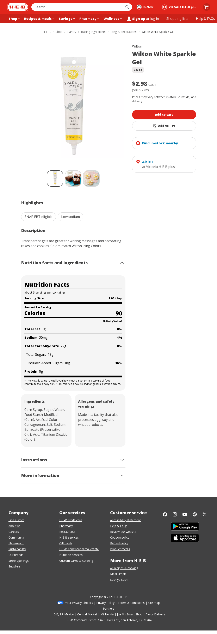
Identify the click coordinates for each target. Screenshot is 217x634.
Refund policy (119, 543)
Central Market (87, 614)
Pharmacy (66, 526)
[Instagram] (174, 514)
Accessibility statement (125, 520)
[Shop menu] (14, 18)
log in (154, 18)
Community (16, 537)
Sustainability (17, 549)
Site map (154, 603)
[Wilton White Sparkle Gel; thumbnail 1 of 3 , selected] (55, 178)
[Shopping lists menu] (177, 18)
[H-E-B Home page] (17, 7)
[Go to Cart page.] (206, 7)
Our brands (15, 555)
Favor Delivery (155, 614)
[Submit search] (127, 7)
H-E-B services (69, 537)
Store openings (18, 561)
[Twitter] (204, 514)
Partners (108, 608)
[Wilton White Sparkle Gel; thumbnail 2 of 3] (73, 178)
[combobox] (77, 7)
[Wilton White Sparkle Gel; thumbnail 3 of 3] (91, 178)
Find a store (16, 520)
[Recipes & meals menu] (38, 18)
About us (14, 526)
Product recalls (120, 549)
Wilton (137, 46)
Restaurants (67, 532)
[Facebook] (164, 514)
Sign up (135, 18)
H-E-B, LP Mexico (62, 614)
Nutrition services (71, 555)
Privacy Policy (105, 603)
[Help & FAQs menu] (205, 18)
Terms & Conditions (131, 603)
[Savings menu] (66, 18)
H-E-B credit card (70, 520)
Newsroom (16, 543)
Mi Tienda (107, 614)
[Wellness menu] (112, 18)
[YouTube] (184, 514)
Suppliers (14, 566)
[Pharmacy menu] (89, 18)
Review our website (123, 532)
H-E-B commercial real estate (79, 549)
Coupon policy (119, 537)
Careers (13, 532)
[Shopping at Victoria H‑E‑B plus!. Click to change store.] (180, 7)
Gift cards (65, 543)
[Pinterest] (194, 514)
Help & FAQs (118, 526)
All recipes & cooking (124, 568)
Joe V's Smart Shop (129, 614)
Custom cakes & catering (76, 561)
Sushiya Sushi (119, 580)
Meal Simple (118, 574)
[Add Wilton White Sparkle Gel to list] (164, 126)
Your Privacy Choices (79, 603)
